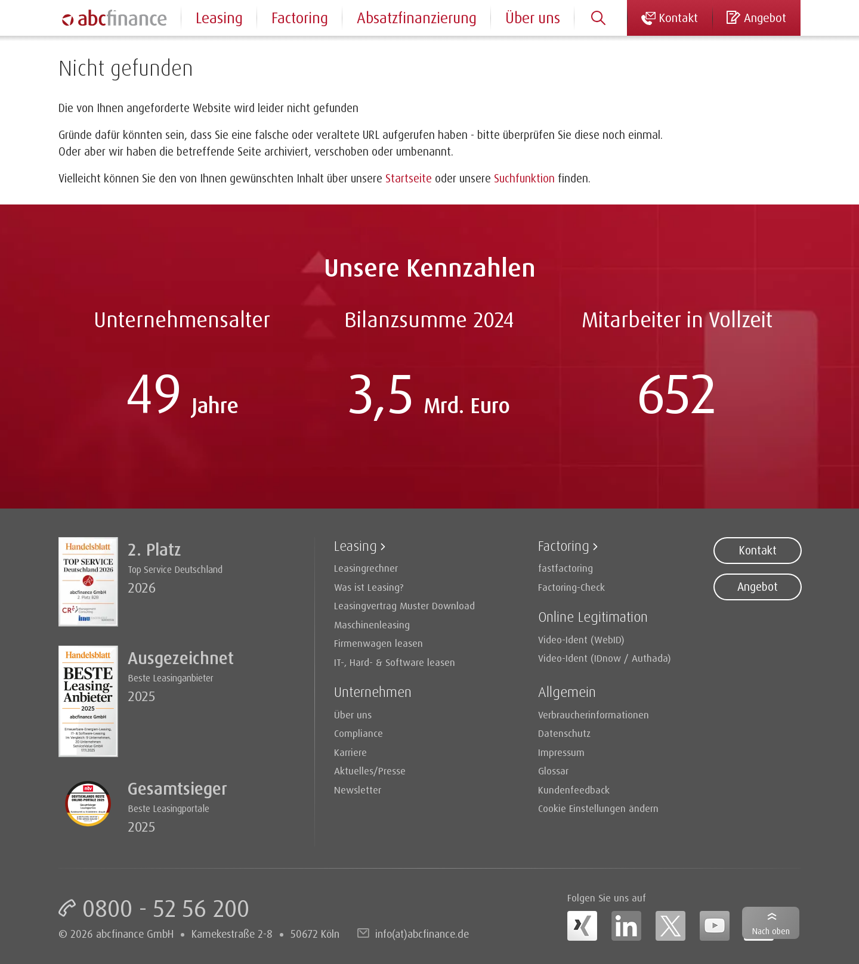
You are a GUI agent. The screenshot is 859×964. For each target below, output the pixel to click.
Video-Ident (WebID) (581, 639)
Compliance (358, 733)
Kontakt (758, 550)
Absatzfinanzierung (417, 17)
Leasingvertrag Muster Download (404, 605)
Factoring (299, 17)
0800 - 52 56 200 (165, 908)
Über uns (532, 17)
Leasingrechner (366, 568)
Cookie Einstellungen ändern (598, 808)
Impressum (561, 752)
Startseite (408, 178)
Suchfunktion (524, 178)
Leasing (219, 17)
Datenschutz (564, 733)
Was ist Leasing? (369, 587)
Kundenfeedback (574, 789)
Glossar (553, 770)
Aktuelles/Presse (370, 770)
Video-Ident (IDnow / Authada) (604, 658)
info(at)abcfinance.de (422, 933)
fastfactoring (565, 568)
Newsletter (357, 789)
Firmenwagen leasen (378, 643)
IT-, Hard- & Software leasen (394, 662)
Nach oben (771, 931)
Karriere (350, 752)
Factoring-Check (571, 587)
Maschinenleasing (372, 624)
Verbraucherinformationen (593, 714)
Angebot (757, 586)
